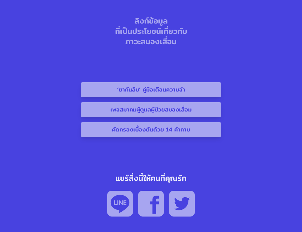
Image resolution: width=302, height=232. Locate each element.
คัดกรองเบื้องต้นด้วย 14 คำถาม (151, 129)
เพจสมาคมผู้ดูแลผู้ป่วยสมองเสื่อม (151, 109)
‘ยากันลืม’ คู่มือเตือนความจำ (151, 89)
